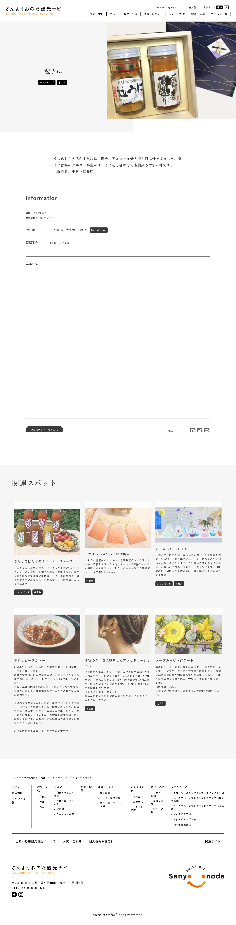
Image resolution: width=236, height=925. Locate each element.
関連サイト (213, 841)
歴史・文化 (96, 13)
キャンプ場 (157, 810)
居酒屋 (60, 809)
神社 (41, 801)
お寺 (41, 807)
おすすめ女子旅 (182, 814)
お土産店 (138, 801)
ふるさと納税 (137, 808)
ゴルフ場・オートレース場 (110, 804)
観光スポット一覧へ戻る (44, 432)
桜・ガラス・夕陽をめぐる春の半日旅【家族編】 (197, 807)
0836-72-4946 (60, 245)
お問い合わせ (72, 841)
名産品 (61, 82)
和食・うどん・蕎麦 (64, 794)
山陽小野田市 (196, 877)
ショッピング (177, 13)
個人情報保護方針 (101, 841)
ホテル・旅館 (157, 794)
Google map (98, 232)
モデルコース (219, 13)
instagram (20, 894)
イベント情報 (18, 800)
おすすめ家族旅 (182, 824)
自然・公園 (131, 13)
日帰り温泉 (157, 802)
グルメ (114, 13)
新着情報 (17, 793)
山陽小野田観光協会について (35, 841)
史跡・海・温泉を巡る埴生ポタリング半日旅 (198, 793)
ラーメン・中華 (65, 814)
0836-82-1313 (36, 887)
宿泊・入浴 (198, 13)
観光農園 (105, 793)
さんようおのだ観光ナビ (33, 10)
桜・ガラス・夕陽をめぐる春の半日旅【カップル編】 (197, 799)
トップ (16, 787)
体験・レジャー (153, 13)
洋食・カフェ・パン (64, 802)
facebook (14, 894)
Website (32, 266)
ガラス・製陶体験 (110, 798)
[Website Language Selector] (168, 7)
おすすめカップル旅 (184, 819)
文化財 (43, 796)
